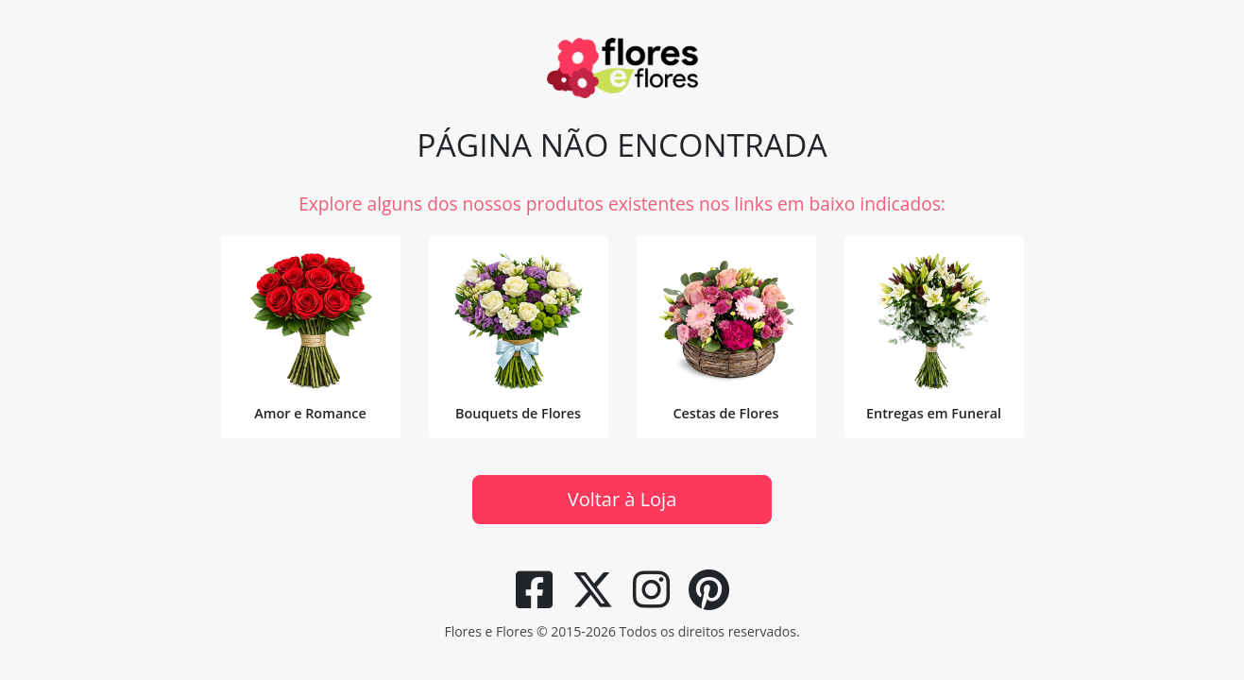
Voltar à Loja (622, 499)
